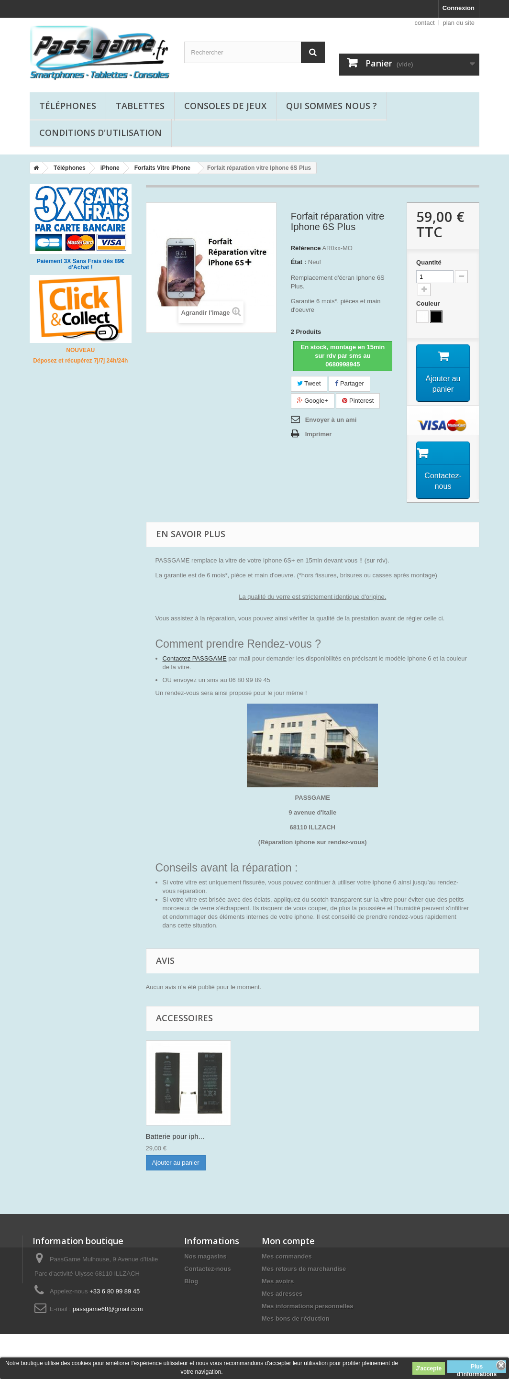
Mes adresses (282, 1293)
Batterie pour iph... (175, 1136)
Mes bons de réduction (296, 1318)
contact (425, 22)
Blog (191, 1281)
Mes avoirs (278, 1281)
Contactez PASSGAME (195, 658)
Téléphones (67, 105)
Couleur (429, 303)
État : (299, 261)
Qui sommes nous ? (331, 105)
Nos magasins (205, 1256)
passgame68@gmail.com (108, 1309)
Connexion (459, 7)
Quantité (429, 262)
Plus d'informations (477, 1368)
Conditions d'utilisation (100, 132)
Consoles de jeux (225, 105)
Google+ (312, 400)
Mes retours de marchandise (304, 1268)
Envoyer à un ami (331, 419)
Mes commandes (287, 1256)
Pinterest (358, 400)
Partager (349, 383)
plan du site (459, 22)
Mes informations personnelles (307, 1306)
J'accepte (429, 1368)
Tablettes (140, 105)
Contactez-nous (207, 1268)
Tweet (309, 383)
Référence (306, 248)
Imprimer (318, 434)
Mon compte (288, 1241)
